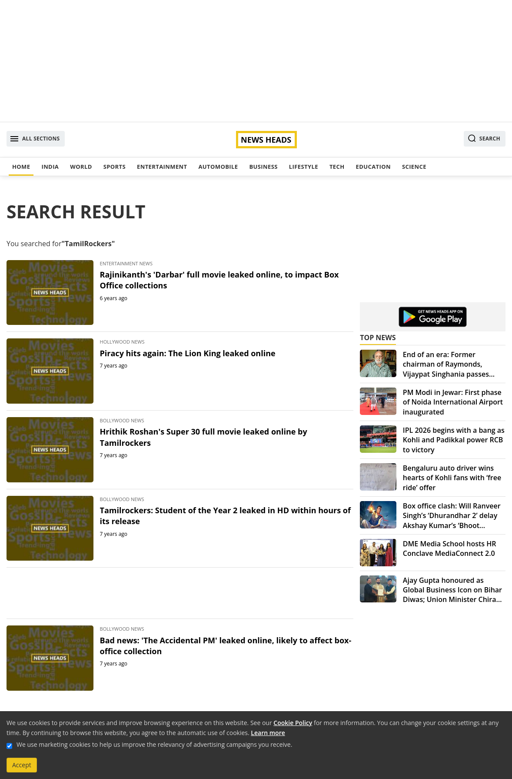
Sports (114, 167)
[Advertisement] (256, 61)
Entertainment (162, 167)
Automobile (218, 167)
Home (21, 167)
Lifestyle (303, 167)
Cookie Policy (292, 723)
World (81, 167)
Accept (21, 765)
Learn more (268, 733)
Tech (337, 167)
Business (263, 167)
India (50, 167)
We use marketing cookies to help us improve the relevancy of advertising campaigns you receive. (154, 744)
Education (373, 167)
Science (414, 167)
